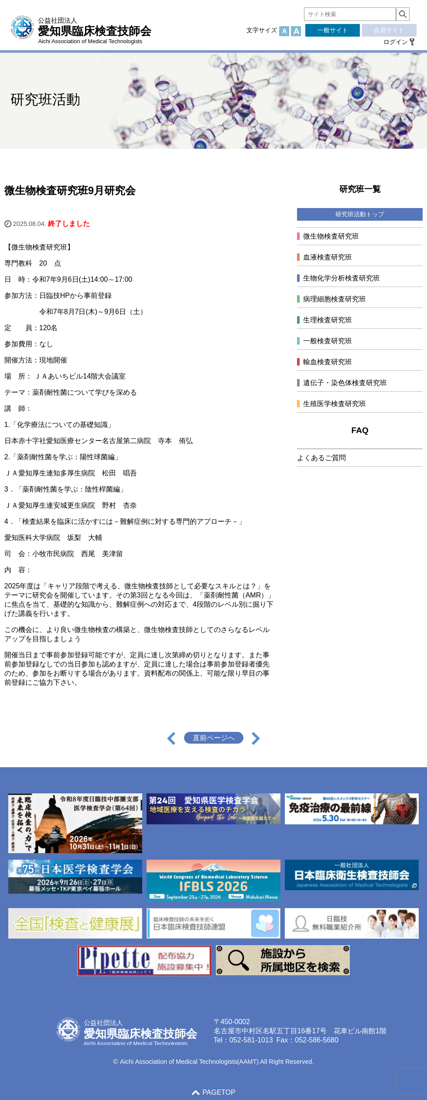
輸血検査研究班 (327, 362)
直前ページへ (214, 737)
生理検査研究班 (327, 320)
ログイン (395, 41)
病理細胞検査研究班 (334, 299)
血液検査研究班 (327, 257)
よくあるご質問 (321, 457)
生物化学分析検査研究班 (341, 278)
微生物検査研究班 (331, 236)
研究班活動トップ (359, 214)
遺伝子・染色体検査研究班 (345, 382)
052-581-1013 (251, 1040)
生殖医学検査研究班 (334, 403)
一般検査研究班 (327, 341)
